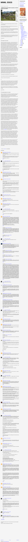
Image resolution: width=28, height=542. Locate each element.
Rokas (3, 216)
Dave (3, 515)
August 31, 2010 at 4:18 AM (7, 380)
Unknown (4, 324)
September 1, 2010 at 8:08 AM (7, 415)
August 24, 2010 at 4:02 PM (8, 227)
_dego (3, 380)
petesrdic (4, 243)
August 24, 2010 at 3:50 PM (7, 216)
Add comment (2, 519)
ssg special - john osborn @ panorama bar (24, 36)
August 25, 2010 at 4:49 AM (8, 293)
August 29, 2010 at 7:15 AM (7, 370)
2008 (21, 45)
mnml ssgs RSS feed (22, 2)
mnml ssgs (6, 2)
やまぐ (3, 194)
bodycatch (4, 293)
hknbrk (3, 370)
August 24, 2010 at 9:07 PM (7, 281)
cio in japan (22, 30)
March (21, 42)
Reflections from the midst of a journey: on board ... (24, 32)
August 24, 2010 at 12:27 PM (8, 198)
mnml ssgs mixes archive (22, 21)
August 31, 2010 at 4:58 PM (8, 386)
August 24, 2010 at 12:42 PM (7, 203)
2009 (21, 44)
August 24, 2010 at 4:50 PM (8, 243)
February (22, 43)
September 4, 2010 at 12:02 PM (7, 498)
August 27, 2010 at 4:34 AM (8, 334)
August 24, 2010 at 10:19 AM (7, 152)
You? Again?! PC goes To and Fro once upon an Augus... (24, 35)
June (21, 40)
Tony (3, 483)
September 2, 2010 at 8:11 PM (8, 443)
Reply (3, 170)
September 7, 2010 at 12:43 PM (7, 515)
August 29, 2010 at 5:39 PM (7, 375)
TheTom (3, 198)
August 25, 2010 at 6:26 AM (9, 299)
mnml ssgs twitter (22, 4)
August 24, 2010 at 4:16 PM (7, 238)
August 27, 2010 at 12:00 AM (8, 324)
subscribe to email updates (22, 3)
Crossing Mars (5, 129)
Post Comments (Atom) (6, 541)
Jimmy (3, 152)
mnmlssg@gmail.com (22, 6)
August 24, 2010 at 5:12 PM (8, 250)
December (22, 26)
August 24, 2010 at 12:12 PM (7, 194)
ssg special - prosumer (23, 39)
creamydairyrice (4, 299)
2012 (21, 24)
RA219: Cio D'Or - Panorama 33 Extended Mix (24, 33)
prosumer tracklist (23, 38)
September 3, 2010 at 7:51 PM (7, 483)
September (22, 28)
